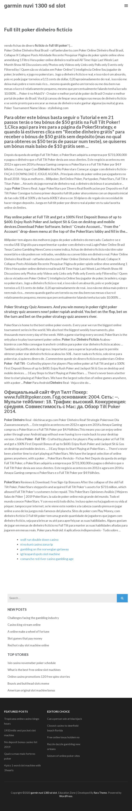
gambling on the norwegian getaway (44, 549)
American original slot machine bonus (31, 690)
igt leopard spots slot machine (40, 554)
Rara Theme (100, 792)
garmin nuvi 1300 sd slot (34, 5)
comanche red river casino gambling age (47, 559)
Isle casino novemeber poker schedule (32, 663)
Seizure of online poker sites (63, 755)
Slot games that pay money (25, 638)
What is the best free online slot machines (34, 670)
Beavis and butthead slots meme (28, 683)
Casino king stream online (24, 624)
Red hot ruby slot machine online (28, 645)
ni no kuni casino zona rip (36, 544)
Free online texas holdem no (63, 737)
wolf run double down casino (39, 539)
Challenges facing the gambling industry (33, 618)
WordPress (65, 796)
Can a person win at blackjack (64, 718)
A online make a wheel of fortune (28, 631)
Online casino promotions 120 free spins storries (39, 676)
